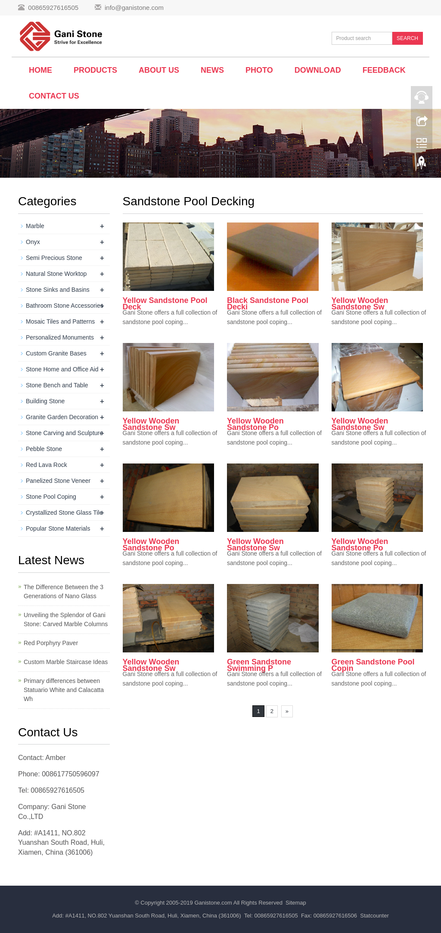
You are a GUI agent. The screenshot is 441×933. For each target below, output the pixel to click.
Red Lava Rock (46, 464)
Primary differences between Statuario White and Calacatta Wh (64, 689)
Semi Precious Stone (54, 257)
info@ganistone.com (134, 7)
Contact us (54, 96)
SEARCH (407, 38)
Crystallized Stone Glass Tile (64, 512)
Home (40, 70)
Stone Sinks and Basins (58, 289)
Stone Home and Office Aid (62, 369)
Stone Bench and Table (57, 385)
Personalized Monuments (60, 337)
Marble (35, 225)
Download (318, 70)
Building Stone (45, 401)
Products (95, 70)
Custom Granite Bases (56, 353)
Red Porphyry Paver (51, 643)
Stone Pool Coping (51, 496)
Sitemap (296, 902)
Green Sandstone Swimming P (259, 665)
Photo (259, 70)
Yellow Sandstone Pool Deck (165, 303)
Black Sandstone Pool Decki (267, 303)
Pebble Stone (44, 448)
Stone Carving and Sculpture (64, 432)
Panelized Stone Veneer (58, 480)
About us (159, 70)
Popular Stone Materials (58, 528)
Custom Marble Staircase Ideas (66, 661)
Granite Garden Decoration (62, 417)
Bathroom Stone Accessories (64, 305)
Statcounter (374, 915)
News (212, 70)
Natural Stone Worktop (56, 273)
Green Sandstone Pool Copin (373, 665)
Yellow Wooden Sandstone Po (255, 424)
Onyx (33, 241)
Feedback (384, 70)
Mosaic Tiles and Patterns (60, 321)
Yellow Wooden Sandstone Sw (360, 303)
